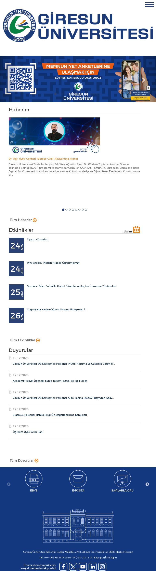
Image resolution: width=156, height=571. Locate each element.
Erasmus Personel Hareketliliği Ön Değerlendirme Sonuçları (50, 414)
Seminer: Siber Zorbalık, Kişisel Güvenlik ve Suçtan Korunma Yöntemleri (71, 286)
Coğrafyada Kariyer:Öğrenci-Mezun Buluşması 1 (56, 309)
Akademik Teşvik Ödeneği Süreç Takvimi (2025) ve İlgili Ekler (50, 380)
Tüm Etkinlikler (25, 340)
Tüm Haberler (23, 220)
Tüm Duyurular (24, 460)
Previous (9, 484)
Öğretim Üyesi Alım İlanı (28, 431)
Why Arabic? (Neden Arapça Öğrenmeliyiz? (53, 262)
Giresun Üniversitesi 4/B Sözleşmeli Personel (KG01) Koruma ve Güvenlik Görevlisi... (64, 363)
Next (147, 484)
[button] (11, 79)
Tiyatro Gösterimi (37, 239)
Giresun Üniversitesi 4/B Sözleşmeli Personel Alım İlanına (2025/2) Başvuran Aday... (63, 397)
